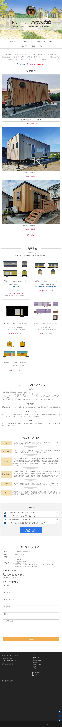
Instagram (31, 64)
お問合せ (41, 46)
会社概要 (32, 46)
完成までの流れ (40, 41)
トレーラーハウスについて (25, 41)
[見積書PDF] (19, 293)
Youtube (40, 64)
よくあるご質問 (22, 46)
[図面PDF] (12, 293)
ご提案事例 (12, 41)
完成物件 (50, 41)
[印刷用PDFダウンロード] (46, 291)
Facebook (20, 64)
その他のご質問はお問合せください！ (31, 530)
